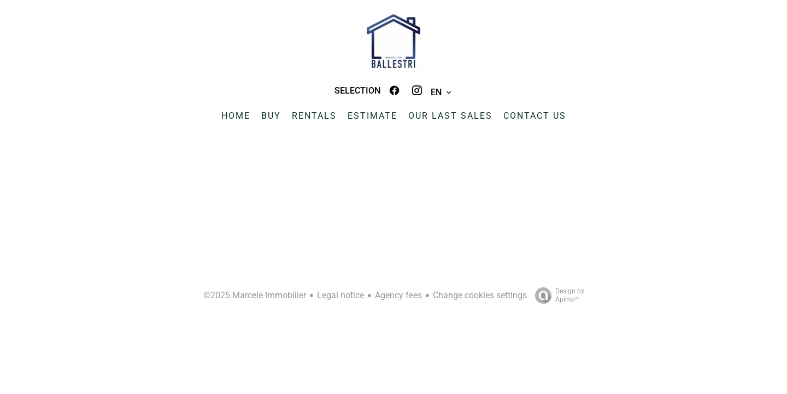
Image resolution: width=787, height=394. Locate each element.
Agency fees (398, 295)
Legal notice (340, 295)
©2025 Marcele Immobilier (254, 295)
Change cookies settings (480, 295)
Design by (557, 295)
